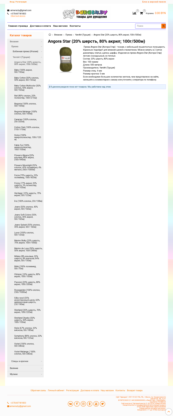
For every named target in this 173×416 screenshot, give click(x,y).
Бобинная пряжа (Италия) (25, 51)
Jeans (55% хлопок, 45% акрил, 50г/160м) (26, 208)
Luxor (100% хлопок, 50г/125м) (24, 233)
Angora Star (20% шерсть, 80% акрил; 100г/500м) (27, 63)
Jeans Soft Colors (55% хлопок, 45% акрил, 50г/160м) (25, 217)
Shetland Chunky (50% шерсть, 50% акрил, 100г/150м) (24, 320)
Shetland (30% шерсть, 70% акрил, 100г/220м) (27, 311)
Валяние (14, 368)
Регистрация (72, 390)
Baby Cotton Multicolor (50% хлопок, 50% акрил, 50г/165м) (27, 87)
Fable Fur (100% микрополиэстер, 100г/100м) (22, 147)
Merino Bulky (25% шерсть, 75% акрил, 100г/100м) (27, 241)
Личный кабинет (56, 390)
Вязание (58, 34)
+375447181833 (18, 13)
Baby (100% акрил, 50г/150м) (23, 71)
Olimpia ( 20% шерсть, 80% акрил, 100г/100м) (27, 275)
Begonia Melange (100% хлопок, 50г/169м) (25, 112)
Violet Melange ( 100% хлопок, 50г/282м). (24, 352)
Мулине (14, 374)
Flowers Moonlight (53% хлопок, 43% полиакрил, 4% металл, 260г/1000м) (27, 167)
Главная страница (18, 26)
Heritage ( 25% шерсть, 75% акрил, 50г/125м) (27, 194)
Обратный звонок (18, 16)
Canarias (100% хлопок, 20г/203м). (25, 120)
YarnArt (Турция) (83, 34)
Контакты (75, 26)
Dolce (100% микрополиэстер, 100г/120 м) (27, 137)
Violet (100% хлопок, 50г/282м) (24, 345)
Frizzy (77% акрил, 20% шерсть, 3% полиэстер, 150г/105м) (25, 185)
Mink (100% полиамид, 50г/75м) (25, 267)
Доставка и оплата (40, 26)
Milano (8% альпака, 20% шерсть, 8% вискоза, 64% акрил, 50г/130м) (26, 258)
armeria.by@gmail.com (20, 10)
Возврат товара (134, 390)
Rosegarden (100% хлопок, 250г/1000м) (27, 291)
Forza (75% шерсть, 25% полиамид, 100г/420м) (26, 176)
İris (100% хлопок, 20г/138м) (28, 201)
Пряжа (68, 34)
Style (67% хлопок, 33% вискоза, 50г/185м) (25, 329)
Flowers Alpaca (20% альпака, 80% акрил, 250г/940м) (24, 157)
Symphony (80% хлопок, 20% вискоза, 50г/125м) (28, 337)
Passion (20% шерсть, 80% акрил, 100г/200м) (27, 283)
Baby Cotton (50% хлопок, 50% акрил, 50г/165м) (26, 79)
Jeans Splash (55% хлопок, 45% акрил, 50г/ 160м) (27, 226)
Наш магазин (60, 26)
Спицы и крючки (19, 361)
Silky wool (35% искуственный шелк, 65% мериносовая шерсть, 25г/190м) (27, 301)
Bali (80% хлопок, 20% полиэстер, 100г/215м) (25, 96)
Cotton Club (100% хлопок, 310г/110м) (27, 128)
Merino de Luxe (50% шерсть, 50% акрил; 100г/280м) (28, 249)
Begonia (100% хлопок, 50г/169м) (25, 104)
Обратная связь (38, 390)
